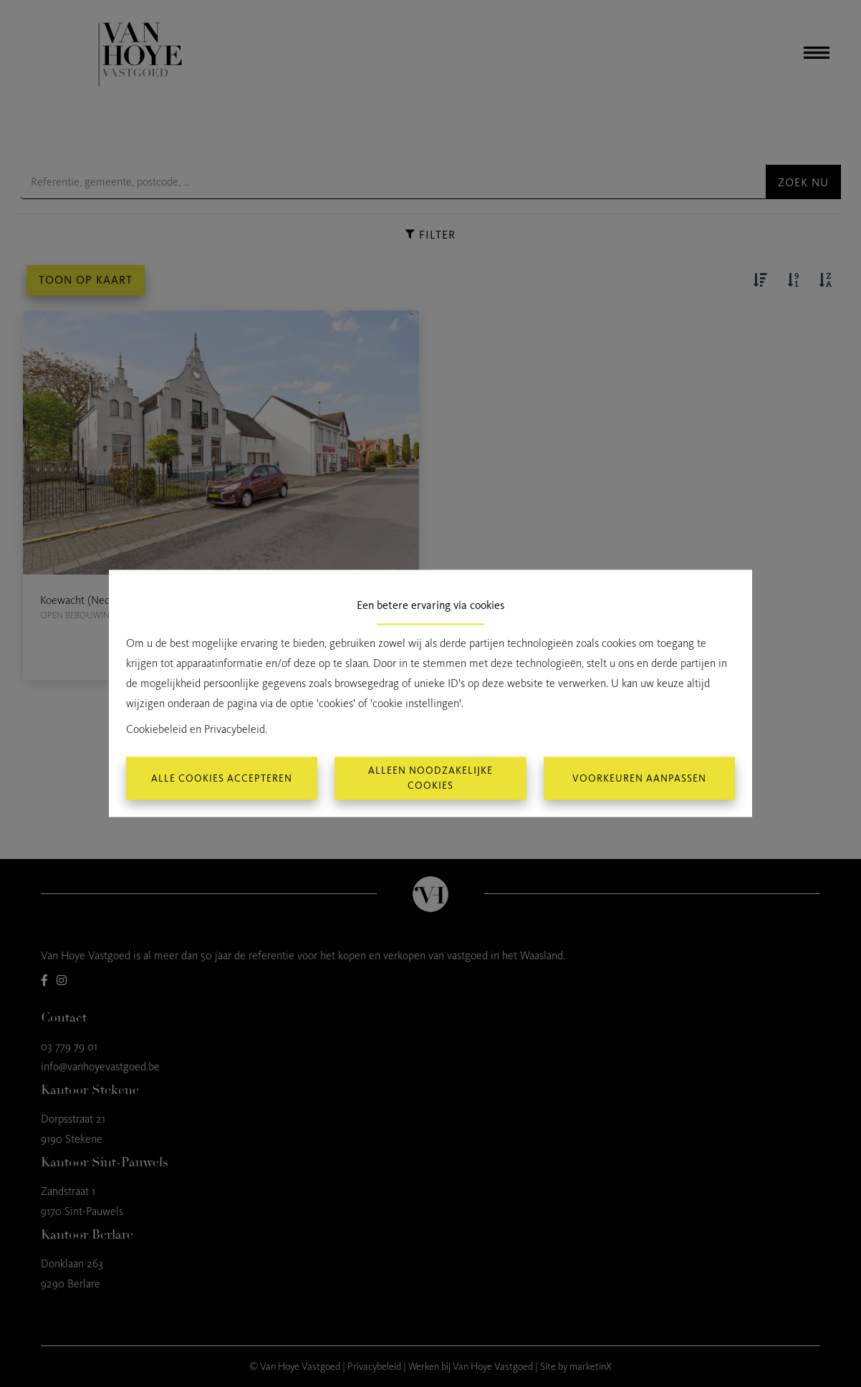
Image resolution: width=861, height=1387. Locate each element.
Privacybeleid (234, 729)
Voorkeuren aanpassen (639, 778)
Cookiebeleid (156, 729)
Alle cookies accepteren (221, 778)
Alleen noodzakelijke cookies (430, 778)
